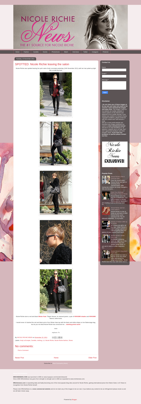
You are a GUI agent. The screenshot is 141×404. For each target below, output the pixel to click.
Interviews (75, 52)
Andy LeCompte (25, 340)
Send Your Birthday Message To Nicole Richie (119, 193)
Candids (36, 52)
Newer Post (19, 358)
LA (44, 340)
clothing (39, 340)
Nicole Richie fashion (61, 340)
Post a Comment (23, 350)
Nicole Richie (49, 340)
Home (17, 52)
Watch (66, 52)
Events (45, 52)
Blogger (74, 399)
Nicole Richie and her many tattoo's (118, 208)
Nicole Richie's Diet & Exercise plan (118, 177)
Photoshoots (56, 52)
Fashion (26, 52)
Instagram (95, 52)
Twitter (85, 52)
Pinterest (105, 52)
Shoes (71, 340)
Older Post (92, 358)
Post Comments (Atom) (60, 363)
